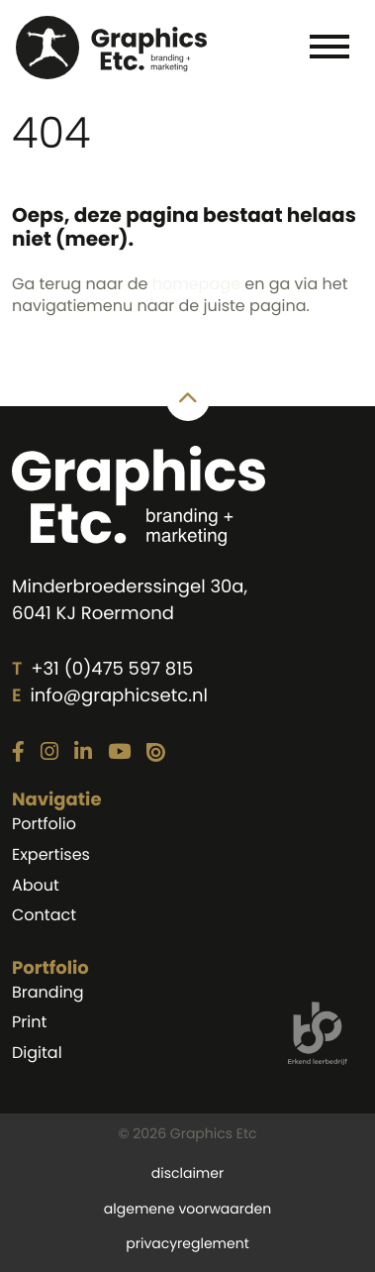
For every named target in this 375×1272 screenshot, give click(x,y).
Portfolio (44, 823)
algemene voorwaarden (187, 1209)
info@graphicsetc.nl (118, 696)
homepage (196, 283)
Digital (37, 1052)
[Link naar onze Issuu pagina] (155, 753)
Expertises (51, 854)
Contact (44, 914)
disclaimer (187, 1173)
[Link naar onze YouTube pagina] (119, 753)
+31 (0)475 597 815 (112, 669)
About (35, 885)
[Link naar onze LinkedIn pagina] (83, 753)
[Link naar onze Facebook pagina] (18, 753)
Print (29, 1021)
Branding (48, 992)
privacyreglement (187, 1243)
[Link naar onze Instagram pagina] (49, 753)
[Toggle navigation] (329, 45)
